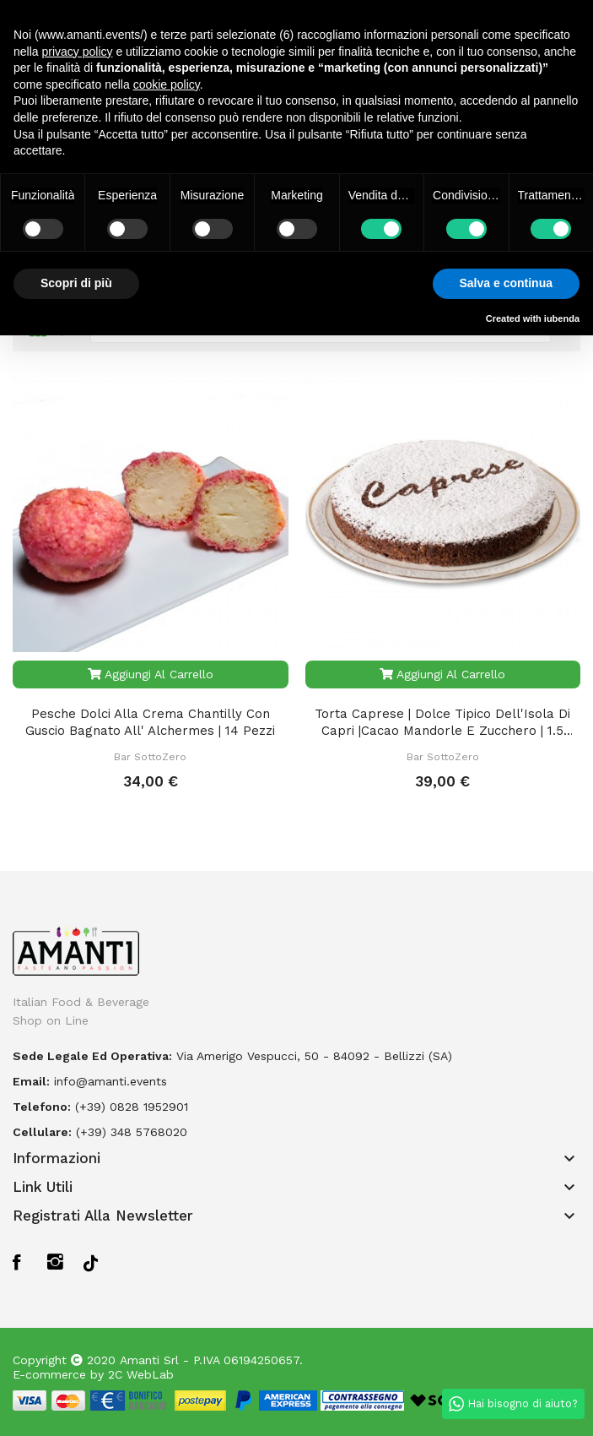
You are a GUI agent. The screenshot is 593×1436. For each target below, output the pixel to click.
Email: (31, 1081)
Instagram (56, 1261)
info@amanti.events (110, 1081)
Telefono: (42, 1106)
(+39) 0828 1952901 (131, 1106)
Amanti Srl (149, 1360)
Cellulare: (42, 1132)
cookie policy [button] (166, 84)
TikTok (91, 1262)
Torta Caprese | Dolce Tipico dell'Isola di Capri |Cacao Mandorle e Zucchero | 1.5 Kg (442, 722)
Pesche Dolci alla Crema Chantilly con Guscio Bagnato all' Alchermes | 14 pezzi (150, 722)
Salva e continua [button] (506, 283)
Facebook (21, 1261)
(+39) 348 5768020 (131, 1132)
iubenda (562, 318)
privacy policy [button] (76, 51)
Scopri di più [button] (76, 283)
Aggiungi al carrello (150, 674)
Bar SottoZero (150, 757)
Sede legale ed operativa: (92, 1056)
